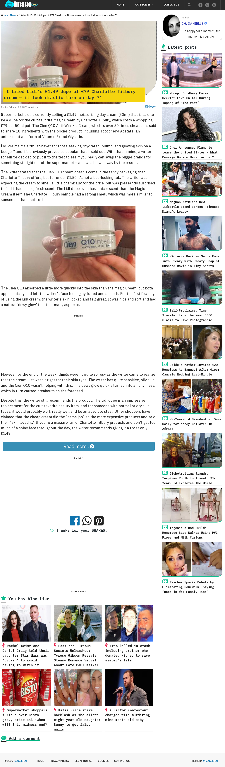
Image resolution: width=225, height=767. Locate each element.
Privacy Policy (59, 761)
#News (151, 106)
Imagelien (20, 761)
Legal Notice (83, 761)
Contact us (171, 4)
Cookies (103, 761)
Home (120, 4)
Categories (142, 4)
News (13, 15)
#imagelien (210, 761)
